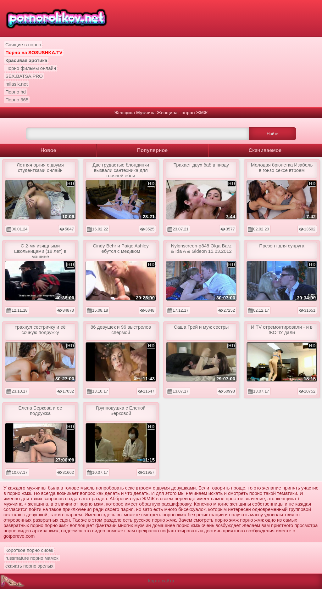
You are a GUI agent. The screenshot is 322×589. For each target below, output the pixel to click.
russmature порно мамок (31, 558)
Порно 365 (16, 99)
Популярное (152, 150)
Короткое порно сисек (29, 550)
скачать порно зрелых (29, 566)
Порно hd (15, 91)
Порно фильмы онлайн (30, 68)
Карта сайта (161, 580)
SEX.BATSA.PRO (24, 76)
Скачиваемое (265, 150)
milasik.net (16, 84)
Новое (48, 150)
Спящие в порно (23, 44)
